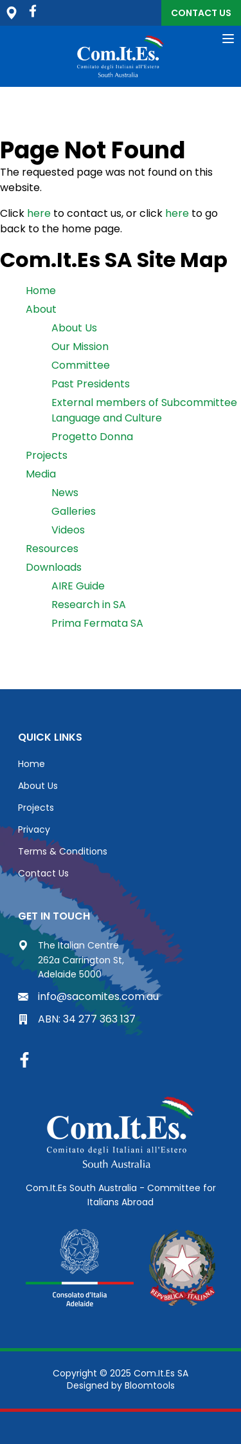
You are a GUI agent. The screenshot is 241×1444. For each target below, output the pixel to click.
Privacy (34, 829)
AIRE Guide (78, 586)
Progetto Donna (92, 436)
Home (41, 290)
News (64, 492)
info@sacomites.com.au (88, 996)
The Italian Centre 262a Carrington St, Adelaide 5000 (71, 960)
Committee (80, 365)
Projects (46, 455)
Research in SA (88, 604)
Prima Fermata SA (97, 623)
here (39, 213)
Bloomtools (150, 1385)
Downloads (54, 567)
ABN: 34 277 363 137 (77, 1019)
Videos (68, 530)
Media (41, 474)
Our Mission (80, 346)
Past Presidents (90, 383)
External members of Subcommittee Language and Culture (144, 410)
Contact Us (201, 12)
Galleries (73, 511)
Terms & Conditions (62, 851)
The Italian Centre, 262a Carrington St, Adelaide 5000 (11, 12)
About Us (74, 327)
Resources (52, 548)
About (41, 309)
